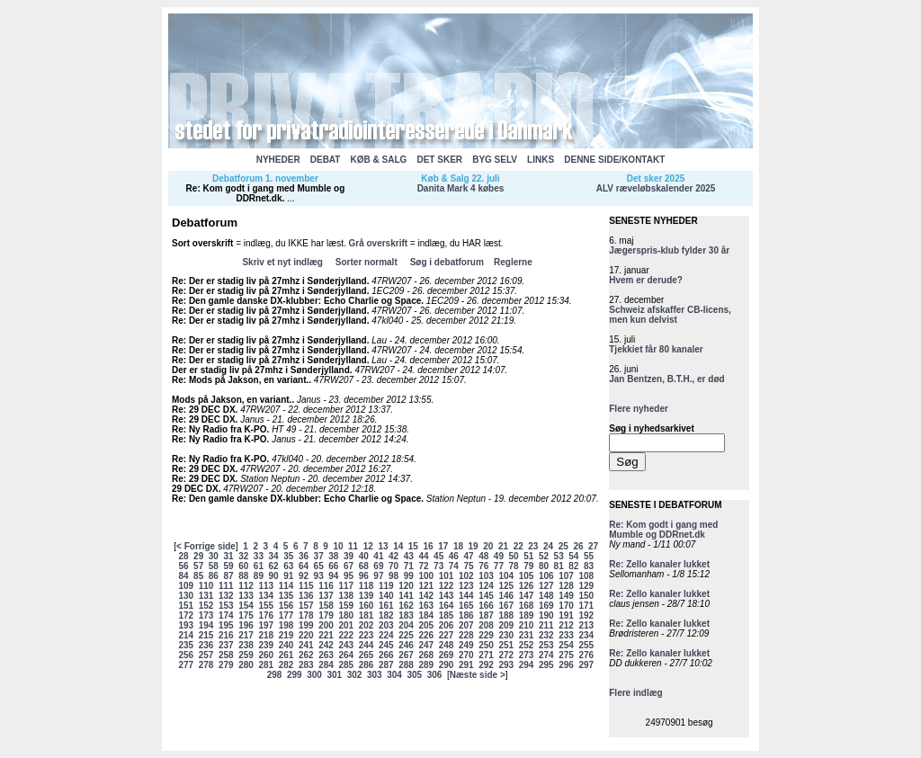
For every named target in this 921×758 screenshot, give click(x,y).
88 (243, 576)
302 (354, 675)
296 (566, 665)
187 (486, 615)
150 (586, 596)
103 (486, 576)
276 (586, 655)
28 (183, 556)
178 (306, 615)
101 (446, 576)
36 (303, 556)
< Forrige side (206, 546)
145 (486, 596)
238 (246, 645)
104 (506, 576)
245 (386, 645)
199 (306, 625)
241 (306, 645)
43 (409, 556)
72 (423, 566)
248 (446, 645)
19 (473, 546)
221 (326, 635)
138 (345, 596)
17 (443, 546)
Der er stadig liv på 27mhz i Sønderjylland (261, 370)
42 (393, 556)
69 (378, 566)
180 (345, 615)
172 (185, 615)
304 (394, 675)
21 (503, 546)
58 (214, 566)
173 (206, 615)
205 (426, 625)
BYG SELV (494, 160)
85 (198, 576)
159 (345, 606)
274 (546, 655)
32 (243, 556)
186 (466, 615)
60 (243, 566)
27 (593, 546)
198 (286, 625)
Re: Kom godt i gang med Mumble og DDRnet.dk (265, 193)
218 (265, 635)
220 (306, 635)
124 (486, 586)
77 (499, 566)
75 (468, 566)
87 (228, 576)
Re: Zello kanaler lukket (659, 564)
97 (378, 576)
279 (226, 665)
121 (426, 586)
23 (533, 546)
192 (586, 615)
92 (303, 576)
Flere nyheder (638, 409)
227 (446, 635)
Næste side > (477, 675)
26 (578, 546)
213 (586, 625)
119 (386, 586)
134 (265, 596)
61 (259, 566)
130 (185, 596)
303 (374, 675)
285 (345, 665)
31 (228, 556)
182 (386, 615)
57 (198, 566)
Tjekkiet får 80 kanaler (656, 349)
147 (526, 596)
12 (368, 546)
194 (206, 625)
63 (288, 566)
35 (288, 556)
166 (486, 606)
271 (486, 655)
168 (526, 606)
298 (274, 675)
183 (406, 615)
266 (386, 655)
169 (546, 606)
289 (426, 665)
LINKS (540, 160)
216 (226, 635)
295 (546, 665)
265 (366, 655)
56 (183, 566)
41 (378, 556)
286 (366, 665)
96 (364, 576)
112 (246, 586)
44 (423, 556)
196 (246, 625)
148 (546, 596)
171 (586, 606)
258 (226, 655)
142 (426, 596)
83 (589, 566)
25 (563, 546)
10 (338, 546)
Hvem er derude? (646, 280)
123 (466, 586)
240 (286, 645)
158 (326, 606)
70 (393, 566)
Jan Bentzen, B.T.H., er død (666, 379)
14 (398, 546)
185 (446, 615)
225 (406, 635)
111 (226, 586)
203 (386, 625)
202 (366, 625)
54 (573, 556)
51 (528, 556)
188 (506, 615)
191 (566, 615)
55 (589, 556)
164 (446, 606)
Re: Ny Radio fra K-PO (219, 429)
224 (386, 635)
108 (586, 576)
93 (319, 576)
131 (206, 596)
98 (393, 576)
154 (246, 606)
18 (458, 546)
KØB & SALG (379, 160)
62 (274, 566)
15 (413, 546)
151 (185, 606)
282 (286, 665)
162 (406, 606)
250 (486, 645)
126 (526, 586)
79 (528, 566)
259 (246, 655)
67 (348, 566)
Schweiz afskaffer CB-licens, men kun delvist (670, 315)
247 (426, 645)
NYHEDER (278, 160)
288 (406, 665)
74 (454, 566)
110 (206, 586)
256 (185, 655)
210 (526, 625)
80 (544, 566)
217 (246, 635)
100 (426, 576)
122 (446, 586)
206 (446, 625)
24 (548, 546)
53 (559, 556)
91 (288, 576)
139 (366, 596)
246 (406, 645)
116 (326, 586)
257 (206, 655)
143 (446, 596)
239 (265, 645)
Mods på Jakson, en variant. (231, 400)
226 (426, 635)
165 (466, 606)
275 (566, 655)
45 (438, 556)
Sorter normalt (366, 262)
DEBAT (325, 160)
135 (286, 596)
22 (518, 546)
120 (406, 586)
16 (429, 546)
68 (364, 566)
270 (466, 655)
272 (506, 655)
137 (326, 596)
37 (319, 556)
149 (566, 596)
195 (226, 625)
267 (406, 655)
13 (383, 546)
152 (206, 606)
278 (206, 665)
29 (198, 556)
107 (566, 576)
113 (265, 586)
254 (566, 645)
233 (566, 635)
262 (306, 655)
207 (466, 625)
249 (466, 645)
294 (526, 665)
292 (486, 665)
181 (366, 615)
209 (506, 625)
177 (286, 615)
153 (226, 606)
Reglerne (513, 262)
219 (286, 635)
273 (526, 655)
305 (414, 675)
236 (206, 645)
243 (345, 645)
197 (265, 625)
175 (246, 615)
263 (326, 655)
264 (345, 655)
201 (345, 625)
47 (468, 556)
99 (409, 576)
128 (566, 586)
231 (526, 635)
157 (306, 606)
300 (314, 675)
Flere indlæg (635, 693)
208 (486, 625)
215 (206, 635)
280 (246, 665)
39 (348, 556)
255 (586, 645)
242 (326, 645)
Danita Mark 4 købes (461, 188)
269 (446, 655)
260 (265, 655)
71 (409, 566)
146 (506, 596)
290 (446, 665)
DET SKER (439, 160)
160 (366, 606)
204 (406, 625)
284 (326, 665)
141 (406, 596)
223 (366, 635)
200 (326, 625)
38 (333, 556)
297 (586, 665)
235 (185, 645)
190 (546, 615)
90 (274, 576)
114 (286, 586)
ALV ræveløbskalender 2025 (656, 188)
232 (546, 635)
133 (246, 596)
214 (185, 635)
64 (303, 566)
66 (333, 566)
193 (185, 625)
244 (366, 645)
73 (438, 566)
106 (546, 576)
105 (526, 576)
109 (185, 586)
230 (506, 635)
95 (348, 576)
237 (226, 645)
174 (226, 615)
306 (435, 675)
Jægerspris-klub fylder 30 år (669, 250)
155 (265, 606)
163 (426, 606)
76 (483, 566)
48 (483, 556)
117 (345, 586)
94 (333, 576)
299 (294, 675)
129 (586, 586)
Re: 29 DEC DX (204, 410)
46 (454, 556)
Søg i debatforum (447, 262)
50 (514, 556)
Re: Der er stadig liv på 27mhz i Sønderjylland (269, 281)
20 (488, 546)
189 (526, 615)
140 (386, 596)
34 (274, 556)
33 (259, 556)
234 (586, 635)
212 (566, 625)
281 (265, 665)
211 (546, 625)
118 (366, 586)
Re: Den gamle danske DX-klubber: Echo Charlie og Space (296, 301)
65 (319, 566)
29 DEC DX (195, 489)
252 (526, 645)
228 (466, 635)
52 (544, 556)
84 (183, 576)
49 (499, 556)
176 (265, 615)
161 (386, 606)
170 (566, 606)
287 (386, 665)
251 (506, 645)
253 (546, 645)
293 (506, 665)
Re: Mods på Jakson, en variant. (240, 380)
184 (426, 615)
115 (306, 586)
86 (214, 576)
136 (306, 596)
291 (466, 665)
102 (466, 576)
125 (506, 586)
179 (326, 615)
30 (214, 556)
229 (486, 635)
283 (306, 665)
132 (226, 596)
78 (514, 566)
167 (506, 606)
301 (334, 675)
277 (185, 665)
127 (546, 586)
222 (345, 635)
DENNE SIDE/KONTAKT (614, 160)
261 (286, 655)
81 (559, 566)
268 (426, 655)
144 (466, 596)
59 (228, 566)
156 (286, 606)
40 (364, 556)
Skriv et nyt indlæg (282, 262)
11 (353, 546)
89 (259, 576)
